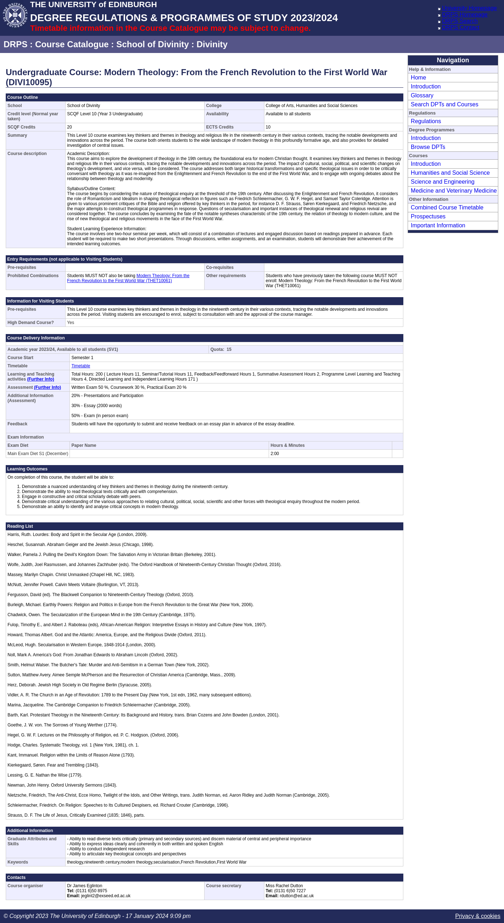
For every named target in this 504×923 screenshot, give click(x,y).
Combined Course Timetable (447, 207)
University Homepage (469, 8)
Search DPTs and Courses (445, 104)
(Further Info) (40, 379)
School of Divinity (152, 44)
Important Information (438, 225)
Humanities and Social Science (450, 173)
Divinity (212, 44)
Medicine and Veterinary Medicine (454, 191)
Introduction (426, 86)
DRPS (16, 44)
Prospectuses (428, 216)
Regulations (426, 121)
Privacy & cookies (477, 916)
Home (418, 77)
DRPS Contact (460, 27)
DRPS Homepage (465, 14)
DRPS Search (460, 21)
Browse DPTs (428, 147)
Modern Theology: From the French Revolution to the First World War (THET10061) (128, 278)
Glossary (422, 95)
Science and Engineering (443, 182)
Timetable (80, 365)
